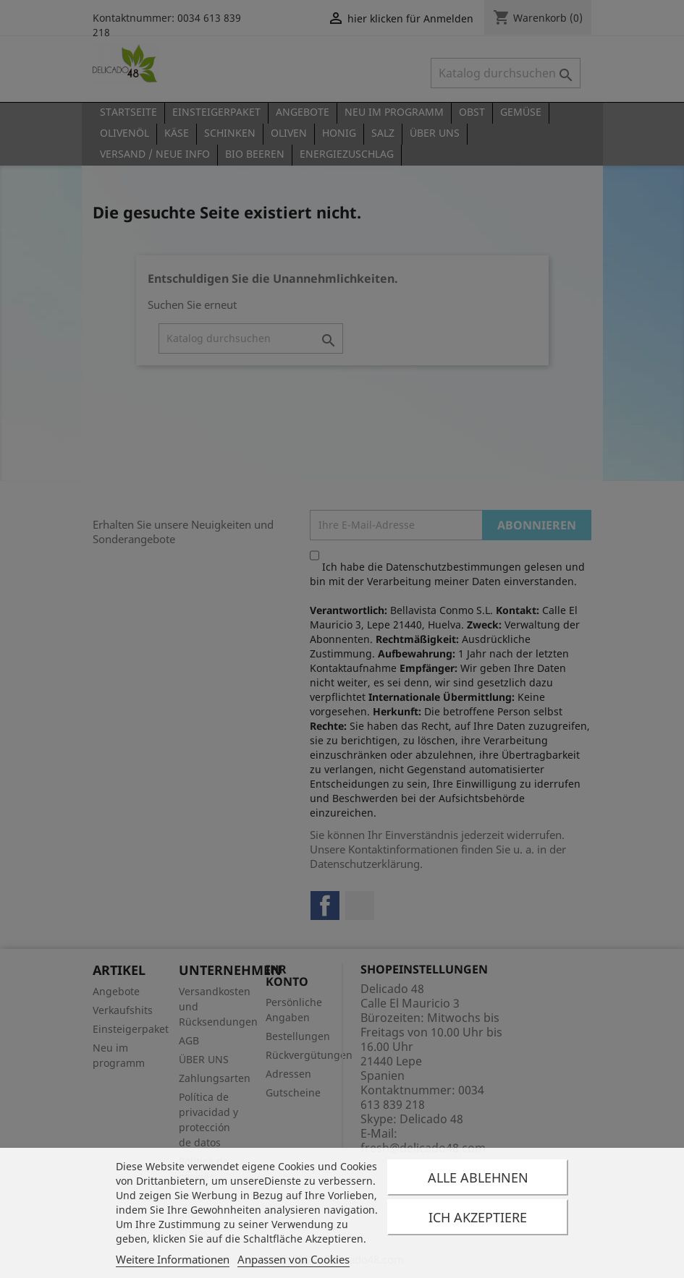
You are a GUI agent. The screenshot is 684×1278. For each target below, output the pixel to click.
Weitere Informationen (172, 1259)
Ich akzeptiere (477, 1217)
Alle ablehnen (478, 1177)
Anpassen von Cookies (293, 1259)
